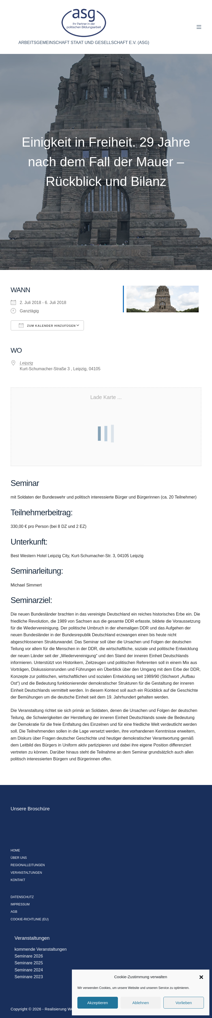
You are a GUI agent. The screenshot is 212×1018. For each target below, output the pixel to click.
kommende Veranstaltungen (41, 949)
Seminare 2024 (29, 970)
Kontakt (18, 880)
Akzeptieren (97, 1002)
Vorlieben (183, 1002)
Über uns (19, 858)
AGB (14, 912)
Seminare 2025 (29, 963)
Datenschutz (22, 897)
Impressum (20, 904)
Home (15, 850)
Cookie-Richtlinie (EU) (30, 919)
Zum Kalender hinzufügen (47, 325)
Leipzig (26, 363)
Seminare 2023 (29, 977)
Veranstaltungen (26, 873)
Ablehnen (140, 1002)
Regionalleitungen (28, 865)
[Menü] (199, 27)
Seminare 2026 (29, 956)
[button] (201, 977)
